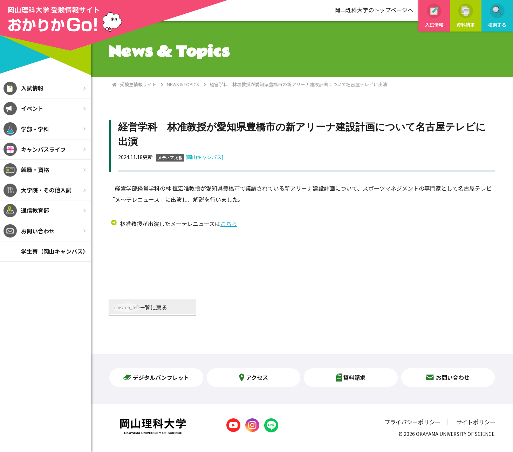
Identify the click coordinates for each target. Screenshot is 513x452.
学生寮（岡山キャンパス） (54, 251)
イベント (32, 108)
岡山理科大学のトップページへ (374, 10)
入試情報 (32, 88)
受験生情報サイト (138, 84)
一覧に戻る (153, 307)
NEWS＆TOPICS (183, 84)
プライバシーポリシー (412, 422)
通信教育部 (35, 210)
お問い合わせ (38, 231)
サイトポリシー (475, 422)
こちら (228, 223)
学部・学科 (35, 129)
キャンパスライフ (43, 149)
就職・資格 (35, 169)
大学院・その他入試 (46, 190)
